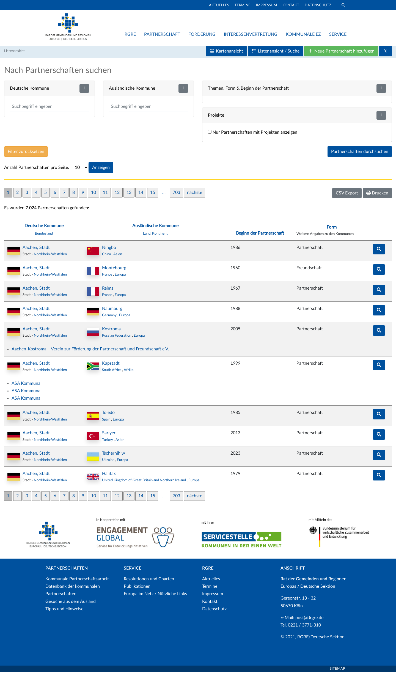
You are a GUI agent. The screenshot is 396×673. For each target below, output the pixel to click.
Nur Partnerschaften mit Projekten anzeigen (252, 133)
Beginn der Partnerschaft (260, 234)
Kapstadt (111, 364)
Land (146, 234)
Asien (117, 255)
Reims (107, 289)
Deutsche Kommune (44, 227)
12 (117, 193)
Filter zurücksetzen (26, 152)
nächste (194, 193)
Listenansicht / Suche (275, 52)
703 (176, 193)
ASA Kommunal (27, 384)
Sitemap (337, 669)
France (107, 275)
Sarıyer (109, 434)
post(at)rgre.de (309, 619)
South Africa (112, 371)
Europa (120, 275)
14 (140, 193)
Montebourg (114, 269)
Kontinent (160, 234)
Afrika (128, 371)
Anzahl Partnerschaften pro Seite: (36, 168)
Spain (106, 420)
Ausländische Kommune (155, 227)
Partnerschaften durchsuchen (359, 152)
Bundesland (44, 234)
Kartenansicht (226, 52)
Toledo (108, 413)
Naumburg (112, 309)
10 (93, 193)
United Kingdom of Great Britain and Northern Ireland (144, 481)
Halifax (109, 475)
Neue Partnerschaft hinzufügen (341, 52)
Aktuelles (219, 5)
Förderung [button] (202, 34)
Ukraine (108, 461)
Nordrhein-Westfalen (50, 255)
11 (105, 193)
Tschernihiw (113, 454)
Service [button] (337, 34)
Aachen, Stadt (36, 248)
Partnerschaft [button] (162, 34)
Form (332, 228)
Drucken (377, 194)
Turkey (108, 440)
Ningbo (109, 248)
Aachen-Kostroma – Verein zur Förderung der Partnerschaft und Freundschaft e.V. (90, 350)
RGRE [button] (130, 34)
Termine (243, 5)
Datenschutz (318, 5)
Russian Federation (117, 336)
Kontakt (290, 5)
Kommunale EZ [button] (303, 34)
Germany (109, 316)
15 (152, 193)
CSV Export (347, 194)
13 (129, 193)
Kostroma (111, 330)
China (107, 255)
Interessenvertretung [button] (250, 34)
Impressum (266, 5)
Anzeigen (101, 168)
